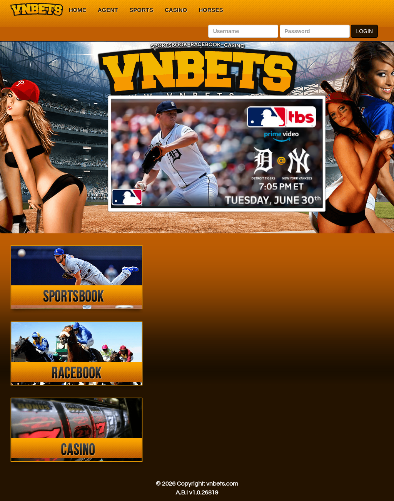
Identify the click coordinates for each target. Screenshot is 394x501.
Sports (142, 10)
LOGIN (364, 31)
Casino (176, 10)
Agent (108, 10)
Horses (211, 10)
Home (77, 10)
